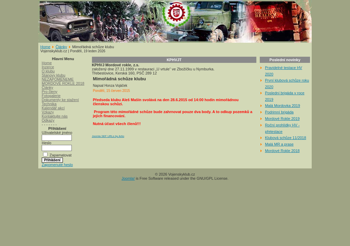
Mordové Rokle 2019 (282, 119)
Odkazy (48, 120)
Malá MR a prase (279, 144)
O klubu (48, 71)
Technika (49, 104)
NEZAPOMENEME (58, 79)
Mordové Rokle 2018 (282, 151)
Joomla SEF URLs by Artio (108, 136)
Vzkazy (48, 112)
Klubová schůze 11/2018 (285, 138)
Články (61, 47)
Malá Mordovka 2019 (282, 106)
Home (45, 47)
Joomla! (128, 178)
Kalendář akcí (53, 108)
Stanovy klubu (53, 75)
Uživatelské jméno (57, 133)
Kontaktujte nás (55, 116)
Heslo (46, 143)
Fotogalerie (51, 96)
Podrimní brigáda (279, 112)
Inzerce (48, 67)
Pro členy (49, 92)
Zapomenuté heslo (57, 165)
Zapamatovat (60, 155)
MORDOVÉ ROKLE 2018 (63, 83)
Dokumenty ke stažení (60, 100)
